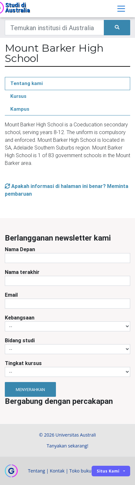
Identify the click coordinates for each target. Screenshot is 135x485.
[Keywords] (54, 27)
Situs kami (108, 471)
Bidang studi (20, 340)
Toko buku (80, 471)
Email (11, 295)
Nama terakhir (22, 272)
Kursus (18, 96)
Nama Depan (20, 249)
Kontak (57, 471)
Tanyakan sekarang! (67, 446)
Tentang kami (26, 83)
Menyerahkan (30, 389)
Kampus (19, 109)
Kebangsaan (19, 317)
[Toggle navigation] (121, 9)
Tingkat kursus (23, 363)
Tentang (36, 471)
